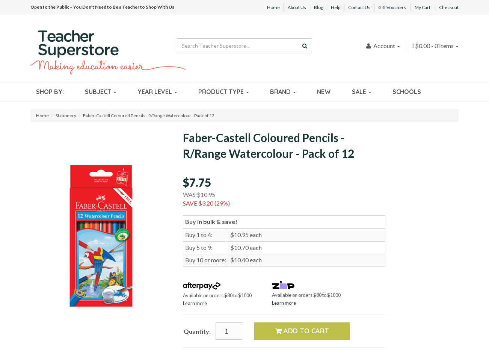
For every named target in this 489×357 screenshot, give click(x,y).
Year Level (157, 91)
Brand (283, 91)
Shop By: (50, 91)
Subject (100, 91)
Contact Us (359, 7)
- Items (435, 45)
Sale (361, 91)
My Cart (422, 7)
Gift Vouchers (392, 7)
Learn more (195, 303)
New (324, 91)
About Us (297, 7)
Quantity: (197, 331)
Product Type (223, 91)
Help (335, 7)
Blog (318, 7)
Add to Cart (302, 331)
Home (273, 7)
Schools (406, 91)
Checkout (449, 7)
